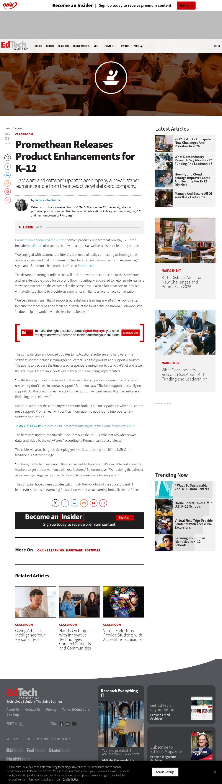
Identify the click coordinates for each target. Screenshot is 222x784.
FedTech (36, 750)
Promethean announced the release (40, 240)
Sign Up (184, 5)
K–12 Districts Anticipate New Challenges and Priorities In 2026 (193, 143)
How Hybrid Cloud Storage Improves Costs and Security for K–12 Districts (192, 180)
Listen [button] (28, 227)
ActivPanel (33, 245)
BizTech (15, 750)
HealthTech (18, 759)
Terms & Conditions (76, 709)
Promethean (87, 265)
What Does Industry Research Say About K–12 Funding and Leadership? (193, 160)
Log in (216, 46)
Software (92, 550)
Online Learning (50, 550)
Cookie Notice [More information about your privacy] (70, 779)
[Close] (215, 771)
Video (97, 46)
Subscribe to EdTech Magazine (166, 749)
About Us (13, 709)
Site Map (13, 714)
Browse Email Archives (160, 716)
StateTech (59, 750)
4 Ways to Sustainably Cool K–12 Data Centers (192, 487)
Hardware (74, 550)
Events (125, 46)
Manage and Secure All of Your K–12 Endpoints (193, 195)
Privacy (51, 709)
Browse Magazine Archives (163, 758)
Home (8, 128)
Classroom (18, 128)
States (50, 46)
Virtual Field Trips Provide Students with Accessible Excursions (194, 524)
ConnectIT (110, 46)
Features (63, 46)
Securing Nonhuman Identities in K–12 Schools (190, 541)
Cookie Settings (165, 772)
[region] (111, 772)
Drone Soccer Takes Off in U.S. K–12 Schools (193, 504)
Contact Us (33, 709)
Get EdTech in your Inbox (162, 707)
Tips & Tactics (81, 46)
